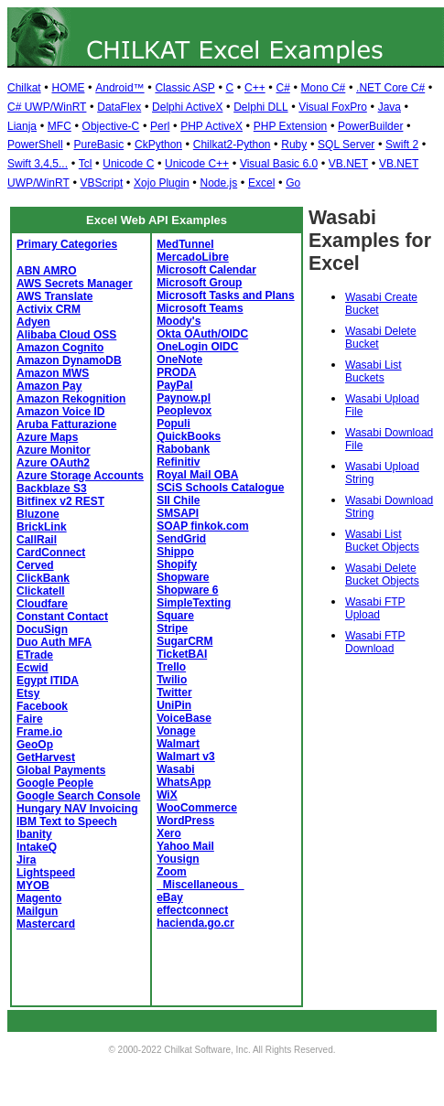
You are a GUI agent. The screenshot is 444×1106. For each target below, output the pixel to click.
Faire (29, 719)
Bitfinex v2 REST (60, 501)
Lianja (22, 126)
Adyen (33, 322)
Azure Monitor (53, 450)
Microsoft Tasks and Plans (226, 295)
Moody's (178, 321)
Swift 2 (401, 144)
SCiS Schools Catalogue (220, 487)
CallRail (36, 539)
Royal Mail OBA (197, 474)
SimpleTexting (194, 602)
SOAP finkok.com (202, 526)
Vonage (176, 731)
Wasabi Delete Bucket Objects (382, 574)
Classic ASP (184, 87)
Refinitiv (178, 462)
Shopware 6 (187, 590)
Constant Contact (62, 616)
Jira (26, 860)
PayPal (174, 385)
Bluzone (38, 514)
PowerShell (35, 144)
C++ (254, 87)
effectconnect (192, 910)
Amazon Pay (48, 386)
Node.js (219, 183)
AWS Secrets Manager (74, 283)
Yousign (178, 859)
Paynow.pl (184, 398)
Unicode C (128, 163)
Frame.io (39, 731)
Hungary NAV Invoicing (76, 808)
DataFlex (119, 107)
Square (175, 615)
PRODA (176, 372)
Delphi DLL (260, 107)
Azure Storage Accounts (80, 475)
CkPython (158, 144)
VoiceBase (184, 718)
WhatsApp (184, 782)
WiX (167, 795)
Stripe (172, 628)
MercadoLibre (193, 257)
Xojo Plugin (162, 183)
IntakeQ (36, 847)
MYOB (32, 885)
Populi (173, 423)
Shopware (183, 577)
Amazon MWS (52, 373)
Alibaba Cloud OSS (66, 334)
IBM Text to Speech (66, 821)
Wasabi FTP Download (375, 642)
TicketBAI (182, 654)
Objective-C (111, 126)
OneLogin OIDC (197, 346)
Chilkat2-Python (232, 144)
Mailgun (37, 911)
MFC (59, 126)
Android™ (119, 87)
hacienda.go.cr (195, 923)
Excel (261, 183)
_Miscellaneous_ (200, 884)
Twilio (172, 679)
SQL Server (346, 144)
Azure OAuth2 (53, 462)
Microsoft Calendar (206, 269)
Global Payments (60, 770)
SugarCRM (184, 641)
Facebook (42, 706)
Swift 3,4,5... (37, 163)
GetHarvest (45, 757)
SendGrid (181, 538)
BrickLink (41, 527)
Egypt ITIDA (47, 680)
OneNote (179, 359)
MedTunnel (185, 244)
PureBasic (98, 144)
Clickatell (40, 591)
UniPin (174, 705)
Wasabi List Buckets (373, 371)
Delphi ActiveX (187, 107)
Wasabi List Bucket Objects (382, 540)
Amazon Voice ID (60, 411)
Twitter (174, 692)
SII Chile (178, 500)
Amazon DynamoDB (69, 360)
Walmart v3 (186, 756)
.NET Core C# (390, 87)
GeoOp (34, 744)
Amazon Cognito (59, 347)
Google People (54, 783)
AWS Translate (54, 296)
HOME (67, 87)
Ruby (294, 144)
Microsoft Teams (200, 308)
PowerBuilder (370, 126)
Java (389, 107)
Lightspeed (45, 872)
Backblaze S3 (51, 488)
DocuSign (42, 629)
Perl (159, 126)
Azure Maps (47, 437)
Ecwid (32, 667)
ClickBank (43, 578)
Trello (171, 666)
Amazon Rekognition (70, 398)
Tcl (85, 163)
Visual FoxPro (332, 107)
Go (293, 183)
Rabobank (183, 449)
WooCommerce (197, 807)
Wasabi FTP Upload (375, 608)
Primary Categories (66, 244)
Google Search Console (78, 795)
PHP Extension (291, 126)
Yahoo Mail (185, 846)
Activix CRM (48, 309)
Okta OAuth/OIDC (202, 334)
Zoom (172, 871)
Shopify (177, 564)
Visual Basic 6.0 (279, 163)
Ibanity (34, 834)
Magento (38, 898)
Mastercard (45, 924)
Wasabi (176, 769)
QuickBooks (189, 436)
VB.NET (348, 163)
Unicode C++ (197, 163)
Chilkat (24, 87)
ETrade (34, 655)
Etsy (27, 693)
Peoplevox (184, 410)
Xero (169, 833)
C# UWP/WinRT (46, 107)
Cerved (35, 565)
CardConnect (50, 552)
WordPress (185, 820)
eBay (170, 897)
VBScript (102, 183)
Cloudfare (42, 603)
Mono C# (323, 87)
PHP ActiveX (211, 126)
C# (282, 87)
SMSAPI (178, 513)
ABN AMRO (46, 270)
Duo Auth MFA (54, 642)
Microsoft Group (199, 282)
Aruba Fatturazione (66, 424)
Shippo (175, 551)
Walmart (178, 743)
